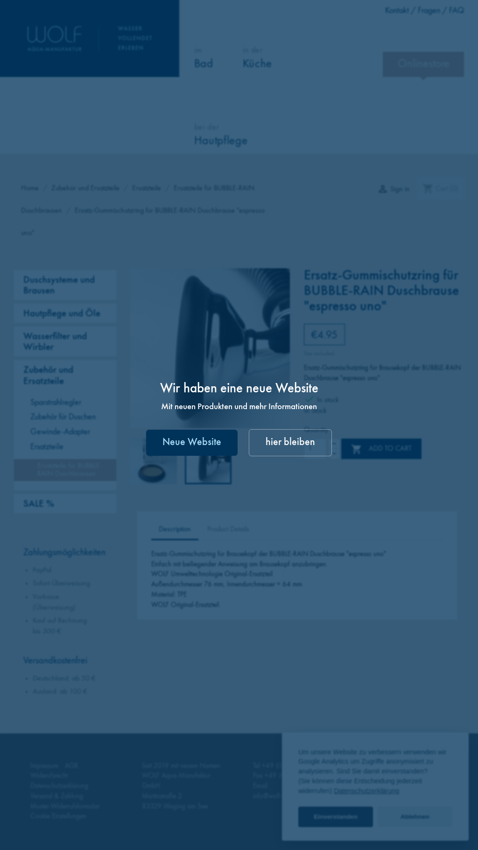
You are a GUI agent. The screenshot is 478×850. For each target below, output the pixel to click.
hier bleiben (290, 442)
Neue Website (191, 442)
